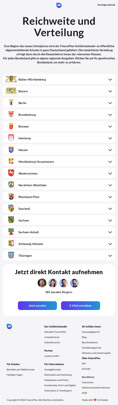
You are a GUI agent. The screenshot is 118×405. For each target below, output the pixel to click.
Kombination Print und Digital (60, 385)
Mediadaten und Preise (56, 380)
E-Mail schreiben (81, 305)
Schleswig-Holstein (24, 244)
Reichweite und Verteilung (58, 374)
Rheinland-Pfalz (22, 197)
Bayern (16, 91)
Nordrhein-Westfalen (26, 185)
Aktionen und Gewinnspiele (96, 352)
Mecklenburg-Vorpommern (29, 161)
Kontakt (86, 368)
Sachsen (17, 220)
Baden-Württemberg (25, 79)
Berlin (15, 103)
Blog (84, 337)
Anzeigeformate (52, 369)
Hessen (16, 150)
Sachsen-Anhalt (22, 232)
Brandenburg (20, 114)
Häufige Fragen (15, 374)
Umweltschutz (51, 337)
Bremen (17, 126)
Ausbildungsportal (91, 347)
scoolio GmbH (51, 355)
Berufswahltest (90, 342)
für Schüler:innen (91, 326)
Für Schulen (13, 364)
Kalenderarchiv (52, 342)
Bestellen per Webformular (21, 369)
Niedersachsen (21, 173)
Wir (84, 363)
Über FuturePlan (91, 358)
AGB (84, 392)
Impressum (87, 382)
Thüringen (18, 255)
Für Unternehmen (54, 364)
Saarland (17, 208)
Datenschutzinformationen (96, 387)
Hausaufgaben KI (91, 331)
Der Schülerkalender (55, 326)
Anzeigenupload (106, 4)
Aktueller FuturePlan (55, 331)
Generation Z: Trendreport (58, 390)
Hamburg (18, 138)
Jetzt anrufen (37, 305)
